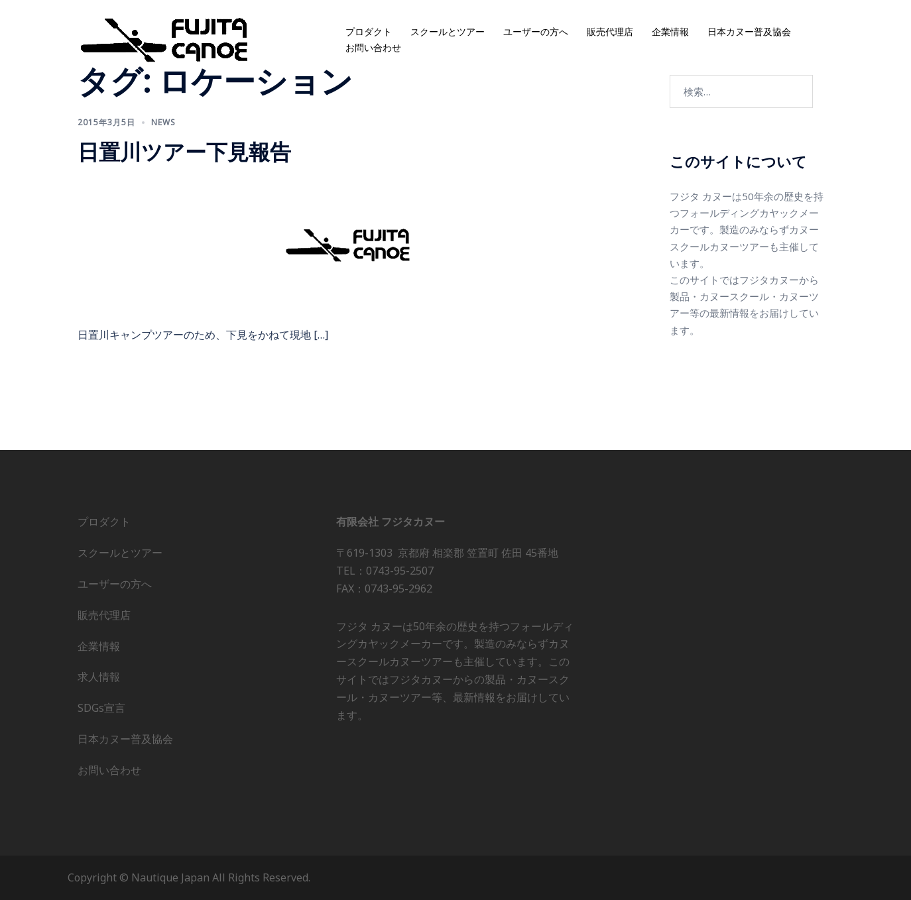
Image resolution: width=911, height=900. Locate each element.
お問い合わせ (373, 48)
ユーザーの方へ (535, 32)
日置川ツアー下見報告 (184, 151)
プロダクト (368, 32)
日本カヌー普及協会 (749, 32)
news (163, 122)
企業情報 (670, 32)
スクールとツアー (447, 32)
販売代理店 (610, 32)
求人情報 (99, 676)
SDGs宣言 (101, 708)
